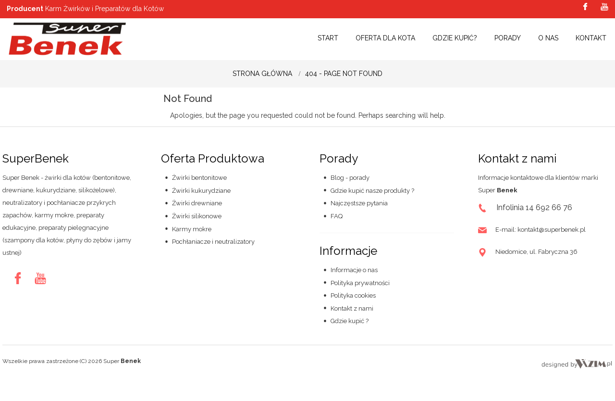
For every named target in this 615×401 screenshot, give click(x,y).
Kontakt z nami (352, 308)
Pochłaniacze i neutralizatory (213, 241)
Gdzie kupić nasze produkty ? (372, 190)
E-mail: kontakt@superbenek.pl (540, 229)
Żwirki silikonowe (196, 216)
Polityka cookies (353, 295)
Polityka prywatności (360, 283)
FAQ (337, 216)
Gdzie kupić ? (350, 321)
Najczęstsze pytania (359, 203)
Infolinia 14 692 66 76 (534, 207)
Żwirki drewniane (197, 203)
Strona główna (262, 73)
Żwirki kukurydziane (201, 190)
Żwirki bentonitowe (199, 177)
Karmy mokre (191, 229)
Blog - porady (350, 177)
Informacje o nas (354, 270)
